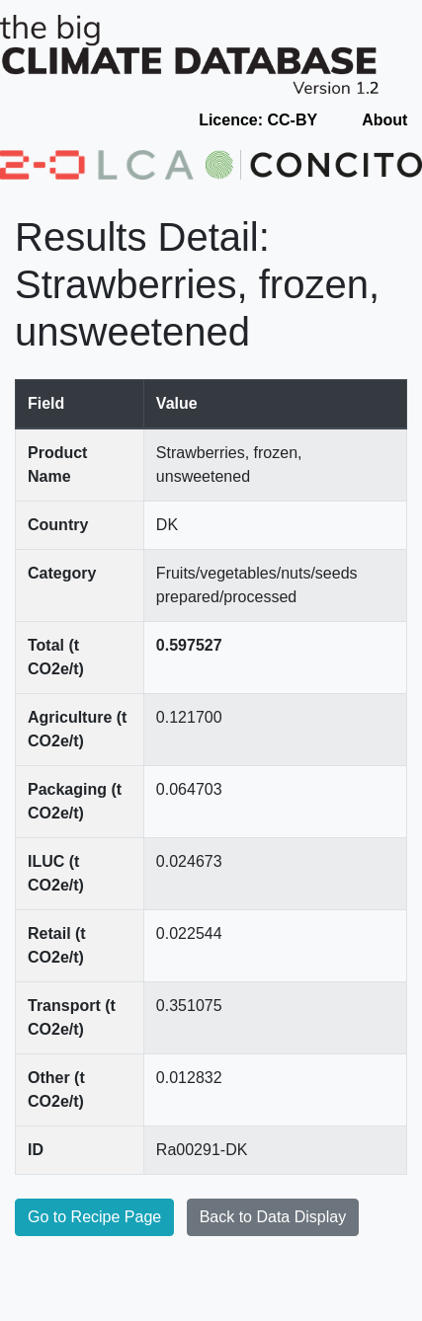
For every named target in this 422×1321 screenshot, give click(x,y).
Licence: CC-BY (258, 120)
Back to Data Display (273, 1216)
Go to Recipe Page (94, 1216)
